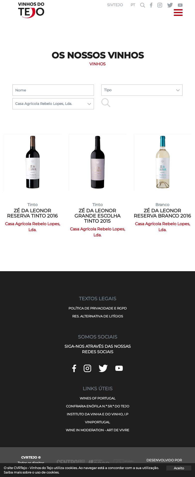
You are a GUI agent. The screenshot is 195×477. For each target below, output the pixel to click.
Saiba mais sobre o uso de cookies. (31, 472)
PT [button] (132, 4)
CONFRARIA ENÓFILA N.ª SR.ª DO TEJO (97, 406)
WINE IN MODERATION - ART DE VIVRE (97, 430)
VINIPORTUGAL (97, 422)
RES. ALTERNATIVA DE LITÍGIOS (97, 316)
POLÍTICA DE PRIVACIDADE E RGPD (97, 308)
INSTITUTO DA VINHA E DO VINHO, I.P (97, 414)
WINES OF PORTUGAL (98, 398)
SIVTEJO (115, 4)
